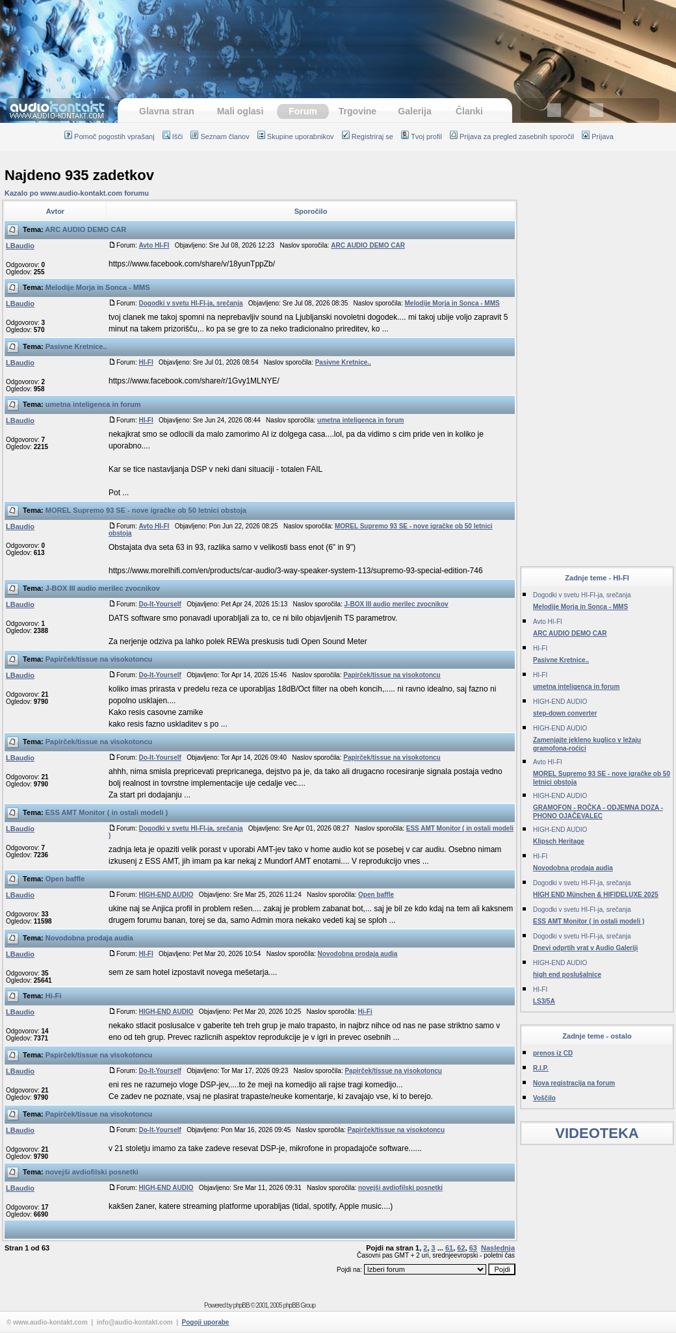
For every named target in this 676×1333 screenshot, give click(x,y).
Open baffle (65, 879)
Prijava (598, 136)
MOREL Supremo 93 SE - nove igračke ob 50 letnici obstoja (146, 510)
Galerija (414, 111)
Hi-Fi (53, 996)
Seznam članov (219, 136)
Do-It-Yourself (159, 604)
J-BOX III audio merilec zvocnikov (103, 588)
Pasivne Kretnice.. (76, 346)
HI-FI (145, 362)
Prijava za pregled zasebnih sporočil (512, 136)
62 (461, 1248)
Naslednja (498, 1248)
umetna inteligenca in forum (93, 404)
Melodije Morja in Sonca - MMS (98, 287)
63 (473, 1248)
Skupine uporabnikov (295, 136)
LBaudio (20, 246)
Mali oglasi (240, 111)
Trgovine (357, 111)
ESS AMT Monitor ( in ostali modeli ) (107, 812)
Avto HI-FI (153, 245)
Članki (469, 111)
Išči (172, 136)
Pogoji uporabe (205, 1322)
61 (449, 1248)
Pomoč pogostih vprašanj (109, 136)
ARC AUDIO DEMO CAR (85, 229)
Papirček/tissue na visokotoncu (99, 659)
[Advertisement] (338, 42)
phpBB (241, 1305)
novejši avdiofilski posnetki (92, 1172)
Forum (303, 111)
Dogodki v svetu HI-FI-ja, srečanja (190, 303)
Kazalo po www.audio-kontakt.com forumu (77, 193)
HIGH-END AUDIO (165, 894)
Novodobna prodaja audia (89, 938)
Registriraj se (367, 136)
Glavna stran (166, 111)
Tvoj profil (421, 136)
